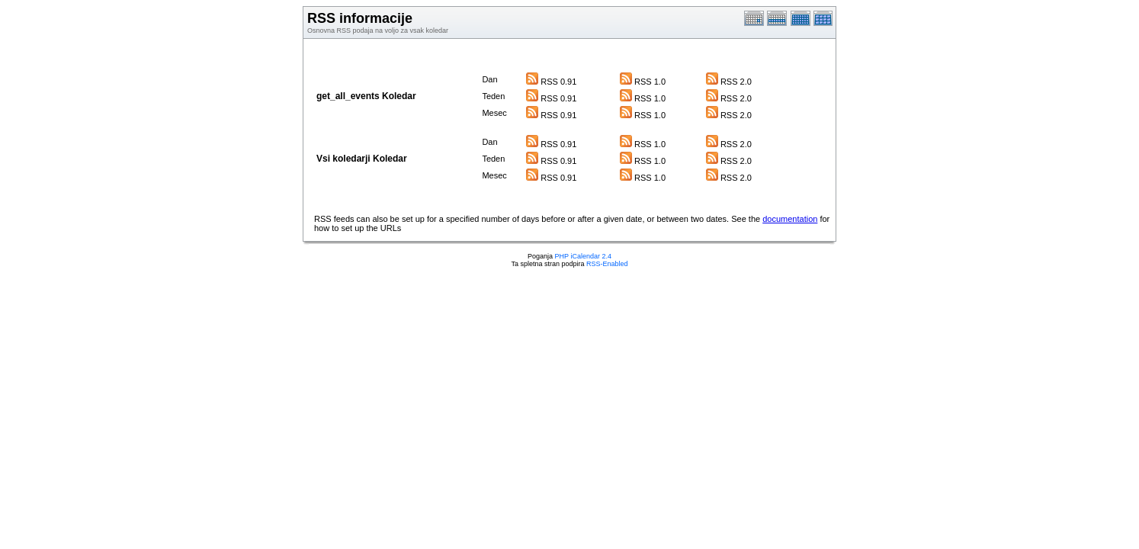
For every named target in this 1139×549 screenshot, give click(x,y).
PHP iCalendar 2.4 (583, 256)
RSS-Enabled (607, 264)
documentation (789, 218)
